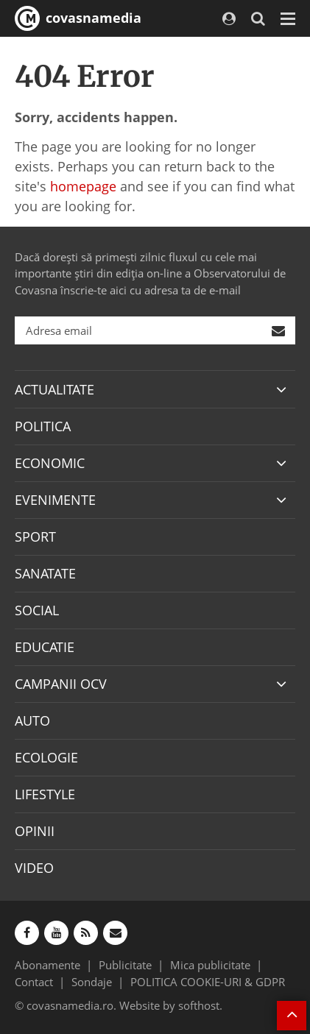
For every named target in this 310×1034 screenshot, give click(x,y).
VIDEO (34, 868)
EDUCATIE (44, 647)
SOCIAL (37, 610)
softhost (198, 1005)
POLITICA (43, 426)
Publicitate (125, 964)
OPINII (34, 831)
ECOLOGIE (46, 757)
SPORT (35, 536)
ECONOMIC (50, 463)
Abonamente (47, 964)
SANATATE (45, 573)
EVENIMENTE (55, 500)
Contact (34, 981)
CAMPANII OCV (61, 684)
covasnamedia (78, 18)
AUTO (32, 720)
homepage (83, 186)
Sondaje (91, 981)
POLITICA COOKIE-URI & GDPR (207, 981)
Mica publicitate (210, 964)
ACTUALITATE (54, 389)
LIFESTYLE (45, 794)
